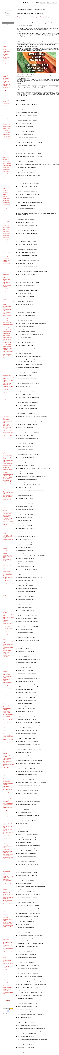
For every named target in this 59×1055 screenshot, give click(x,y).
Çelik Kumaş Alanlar (6, 237)
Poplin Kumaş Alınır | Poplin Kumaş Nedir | (7, 709)
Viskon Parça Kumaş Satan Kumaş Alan (8, 404)
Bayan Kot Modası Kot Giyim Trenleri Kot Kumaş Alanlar (7, 478)
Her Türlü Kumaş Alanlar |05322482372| (6, 88)
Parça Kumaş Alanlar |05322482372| (6, 39)
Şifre (5, 12)
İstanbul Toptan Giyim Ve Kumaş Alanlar (8, 639)
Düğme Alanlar (5, 196)
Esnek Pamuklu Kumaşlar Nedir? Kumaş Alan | (8, 578)
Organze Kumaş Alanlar (6, 233)
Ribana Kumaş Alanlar (6, 130)
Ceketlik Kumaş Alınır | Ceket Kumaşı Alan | (7, 774)
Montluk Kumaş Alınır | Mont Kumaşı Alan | (7, 808)
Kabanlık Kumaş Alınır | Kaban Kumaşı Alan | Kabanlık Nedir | (7, 750)
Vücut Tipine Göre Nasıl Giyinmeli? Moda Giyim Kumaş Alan (7, 942)
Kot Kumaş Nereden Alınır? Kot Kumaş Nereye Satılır (7, 939)
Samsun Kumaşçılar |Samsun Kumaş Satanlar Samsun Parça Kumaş (7, 846)
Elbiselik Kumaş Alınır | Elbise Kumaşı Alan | (7, 790)
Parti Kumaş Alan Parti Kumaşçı (8, 455)
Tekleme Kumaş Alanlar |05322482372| (6, 46)
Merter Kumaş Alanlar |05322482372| (6, 267)
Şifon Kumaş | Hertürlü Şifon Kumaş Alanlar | (7, 664)
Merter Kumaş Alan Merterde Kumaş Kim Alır (7, 917)
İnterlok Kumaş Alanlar (6, 128)
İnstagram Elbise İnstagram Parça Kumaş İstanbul (8, 932)
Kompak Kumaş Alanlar (6, 198)
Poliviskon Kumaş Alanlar (7, 126)
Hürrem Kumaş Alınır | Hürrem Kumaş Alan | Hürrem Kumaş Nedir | (8, 736)
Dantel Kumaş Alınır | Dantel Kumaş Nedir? (7, 683)
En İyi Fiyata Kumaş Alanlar (7, 372)
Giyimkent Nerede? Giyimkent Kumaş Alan (7, 530)
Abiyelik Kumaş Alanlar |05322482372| (6, 76)
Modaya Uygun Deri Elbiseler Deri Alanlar (8, 964)
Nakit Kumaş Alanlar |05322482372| (6, 69)
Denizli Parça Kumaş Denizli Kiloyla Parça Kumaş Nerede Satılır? (7, 880)
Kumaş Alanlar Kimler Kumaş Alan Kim (8, 453)
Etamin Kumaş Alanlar (6, 229)
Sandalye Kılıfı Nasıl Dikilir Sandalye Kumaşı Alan (7, 425)
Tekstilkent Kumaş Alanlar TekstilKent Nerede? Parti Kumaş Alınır (8, 526)
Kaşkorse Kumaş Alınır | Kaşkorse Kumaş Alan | (8, 730)
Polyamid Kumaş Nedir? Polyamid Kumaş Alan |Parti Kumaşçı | (8, 571)
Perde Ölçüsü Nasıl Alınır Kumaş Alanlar (8, 361)
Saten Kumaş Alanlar (6, 149)
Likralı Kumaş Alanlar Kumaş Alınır (7, 366)
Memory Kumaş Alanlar (6, 206)
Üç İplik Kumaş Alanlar (6, 138)
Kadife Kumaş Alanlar (6, 114)
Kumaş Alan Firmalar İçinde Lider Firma (8, 645)
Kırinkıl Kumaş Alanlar (6, 219)
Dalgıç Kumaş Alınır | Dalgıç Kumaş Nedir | (7, 717)
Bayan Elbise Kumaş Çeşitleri (7, 849)
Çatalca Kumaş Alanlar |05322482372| (6, 299)
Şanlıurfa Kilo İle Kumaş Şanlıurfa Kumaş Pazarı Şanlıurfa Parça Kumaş (8, 804)
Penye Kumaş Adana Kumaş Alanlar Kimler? (7, 862)
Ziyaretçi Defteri (54, 6)
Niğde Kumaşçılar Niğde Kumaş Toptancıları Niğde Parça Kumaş (8, 923)
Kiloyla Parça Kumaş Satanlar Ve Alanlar (8, 358)
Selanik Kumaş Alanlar (6, 202)
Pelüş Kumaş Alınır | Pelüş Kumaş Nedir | (8, 703)
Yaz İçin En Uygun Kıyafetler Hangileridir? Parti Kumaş (7, 519)
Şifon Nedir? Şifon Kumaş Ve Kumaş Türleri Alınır (7, 507)
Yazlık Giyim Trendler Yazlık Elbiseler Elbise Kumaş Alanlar (7, 481)
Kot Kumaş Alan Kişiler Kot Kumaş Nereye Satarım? (8, 378)
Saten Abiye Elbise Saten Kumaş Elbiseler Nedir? (8, 510)
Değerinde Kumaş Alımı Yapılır (7, 469)
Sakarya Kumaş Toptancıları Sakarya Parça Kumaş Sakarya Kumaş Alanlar (7, 888)
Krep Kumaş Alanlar (6, 105)
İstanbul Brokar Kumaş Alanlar (7, 329)
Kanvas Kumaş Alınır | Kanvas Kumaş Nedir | (7, 743)
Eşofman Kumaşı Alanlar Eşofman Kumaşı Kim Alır (8, 911)
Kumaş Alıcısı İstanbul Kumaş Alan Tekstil (8, 605)
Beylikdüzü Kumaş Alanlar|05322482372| (6, 274)
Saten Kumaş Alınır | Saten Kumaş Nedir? (8, 692)
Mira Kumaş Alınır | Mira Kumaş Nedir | (8, 740)
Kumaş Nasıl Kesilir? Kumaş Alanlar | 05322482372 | (7, 384)
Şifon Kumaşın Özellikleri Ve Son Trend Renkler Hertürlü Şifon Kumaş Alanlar (8, 567)
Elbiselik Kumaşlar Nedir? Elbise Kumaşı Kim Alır (8, 489)
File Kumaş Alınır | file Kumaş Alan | (8, 811)
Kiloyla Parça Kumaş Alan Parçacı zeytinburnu (8, 949)
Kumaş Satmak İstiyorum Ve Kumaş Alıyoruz (8, 635)
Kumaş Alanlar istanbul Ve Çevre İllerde (8, 648)
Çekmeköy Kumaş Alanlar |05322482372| (7, 316)
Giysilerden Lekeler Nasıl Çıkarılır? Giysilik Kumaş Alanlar (8, 584)
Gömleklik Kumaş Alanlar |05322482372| (7, 98)
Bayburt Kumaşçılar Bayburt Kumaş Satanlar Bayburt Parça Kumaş (7, 823)
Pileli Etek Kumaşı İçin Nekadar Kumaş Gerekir (7, 349)
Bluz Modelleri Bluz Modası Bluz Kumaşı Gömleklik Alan (8, 475)
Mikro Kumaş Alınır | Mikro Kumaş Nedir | (8, 720)
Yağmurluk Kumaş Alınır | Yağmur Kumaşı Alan (8, 784)
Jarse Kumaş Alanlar (6, 153)
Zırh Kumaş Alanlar (6, 258)
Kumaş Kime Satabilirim (6, 626)
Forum (33, 6)
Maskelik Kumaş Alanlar (6, 335)
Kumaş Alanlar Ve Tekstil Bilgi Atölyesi (7, 632)
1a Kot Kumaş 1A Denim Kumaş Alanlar (8, 381)
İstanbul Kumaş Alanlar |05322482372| (6, 261)
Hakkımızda (26, 6)
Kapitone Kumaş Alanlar (6, 215)
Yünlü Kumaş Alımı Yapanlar (7, 342)
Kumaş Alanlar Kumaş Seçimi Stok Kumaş (8, 993)
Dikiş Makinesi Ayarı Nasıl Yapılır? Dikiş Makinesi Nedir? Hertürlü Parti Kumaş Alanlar (8, 540)
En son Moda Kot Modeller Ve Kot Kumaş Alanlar (8, 553)
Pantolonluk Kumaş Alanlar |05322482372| (7, 101)
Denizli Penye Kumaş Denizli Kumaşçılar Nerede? (7, 866)
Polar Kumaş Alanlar (6, 157)
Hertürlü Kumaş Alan (6, 467)
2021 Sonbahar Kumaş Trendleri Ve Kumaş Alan (8, 390)
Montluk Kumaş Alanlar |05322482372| (6, 91)
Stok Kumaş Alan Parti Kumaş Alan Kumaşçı (8, 618)
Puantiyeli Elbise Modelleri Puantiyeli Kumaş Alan (7, 871)
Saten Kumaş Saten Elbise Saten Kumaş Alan (7, 920)
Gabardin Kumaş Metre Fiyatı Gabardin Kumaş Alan (7, 355)
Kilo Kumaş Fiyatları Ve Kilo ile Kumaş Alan (8, 393)
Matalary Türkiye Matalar (6, 438)
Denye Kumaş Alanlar (6, 184)
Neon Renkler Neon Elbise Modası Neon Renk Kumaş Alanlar (8, 892)
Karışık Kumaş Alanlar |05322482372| (6, 49)
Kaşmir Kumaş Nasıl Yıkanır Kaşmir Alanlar (7, 428)
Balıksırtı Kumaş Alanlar (6, 252)
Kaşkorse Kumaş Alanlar (6, 132)
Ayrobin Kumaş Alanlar (6, 217)
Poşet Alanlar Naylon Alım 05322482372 (7, 587)
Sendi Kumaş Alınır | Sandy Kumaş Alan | (8, 723)
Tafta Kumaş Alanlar (6, 167)
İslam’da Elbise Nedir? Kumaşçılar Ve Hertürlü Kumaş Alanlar (8, 513)
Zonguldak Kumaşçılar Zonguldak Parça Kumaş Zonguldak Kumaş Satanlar (8, 971)
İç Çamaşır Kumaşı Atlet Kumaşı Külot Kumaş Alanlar (8, 904)
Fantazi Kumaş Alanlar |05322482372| (6, 73)
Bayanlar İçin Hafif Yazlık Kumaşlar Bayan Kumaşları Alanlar (8, 563)
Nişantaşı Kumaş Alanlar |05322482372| (6, 313)
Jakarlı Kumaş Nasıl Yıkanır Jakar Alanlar (8, 441)
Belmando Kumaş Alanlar (6, 182)
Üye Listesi (4, 595)
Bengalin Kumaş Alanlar (6, 173)
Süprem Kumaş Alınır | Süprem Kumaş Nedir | (7, 726)
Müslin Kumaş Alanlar (6, 256)
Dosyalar (38, 6)
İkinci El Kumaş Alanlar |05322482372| (6, 64)
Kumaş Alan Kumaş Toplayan (7, 987)
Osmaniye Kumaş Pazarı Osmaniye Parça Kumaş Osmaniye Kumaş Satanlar (8, 793)
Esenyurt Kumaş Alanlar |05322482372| (6, 283)
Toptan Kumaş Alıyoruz (6, 602)
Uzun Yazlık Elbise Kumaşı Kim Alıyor (8, 952)
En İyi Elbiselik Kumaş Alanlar (7, 344)
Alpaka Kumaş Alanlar (6, 161)
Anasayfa (19, 6)
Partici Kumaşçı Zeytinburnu (7, 650)
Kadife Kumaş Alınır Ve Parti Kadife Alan (7, 680)
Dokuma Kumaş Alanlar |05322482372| (6, 52)
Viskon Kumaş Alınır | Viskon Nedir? (7, 686)
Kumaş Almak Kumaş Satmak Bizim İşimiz (7, 612)
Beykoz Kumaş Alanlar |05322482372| (6, 292)
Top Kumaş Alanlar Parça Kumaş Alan (8, 895)
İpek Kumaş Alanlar (6, 225)
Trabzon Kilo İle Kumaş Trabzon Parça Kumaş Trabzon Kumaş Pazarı (8, 858)
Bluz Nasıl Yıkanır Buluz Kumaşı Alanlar (8, 387)
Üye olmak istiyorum (8, 16)
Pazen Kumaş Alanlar (6, 248)
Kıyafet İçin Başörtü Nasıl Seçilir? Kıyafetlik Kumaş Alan (8, 855)
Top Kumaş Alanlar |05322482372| (8, 36)
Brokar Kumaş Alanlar (6, 175)
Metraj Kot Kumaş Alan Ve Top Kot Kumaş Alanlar (8, 671)
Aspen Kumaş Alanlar (6, 159)
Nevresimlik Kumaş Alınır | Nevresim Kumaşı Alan (7, 759)
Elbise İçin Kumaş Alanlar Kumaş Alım (8, 977)
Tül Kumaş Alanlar (5, 116)
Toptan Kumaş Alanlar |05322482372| (6, 43)
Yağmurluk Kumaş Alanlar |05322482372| (7, 94)
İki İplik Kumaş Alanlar (6, 136)
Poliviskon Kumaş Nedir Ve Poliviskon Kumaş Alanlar (7, 375)
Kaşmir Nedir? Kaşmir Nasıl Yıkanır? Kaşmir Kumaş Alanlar (7, 560)
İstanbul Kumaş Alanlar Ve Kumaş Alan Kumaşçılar (8, 472)
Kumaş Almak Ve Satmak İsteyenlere (6, 621)
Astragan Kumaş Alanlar (6, 171)
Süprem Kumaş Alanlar (6, 124)
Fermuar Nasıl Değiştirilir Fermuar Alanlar (8, 433)
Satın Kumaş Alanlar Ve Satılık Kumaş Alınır (7, 653)
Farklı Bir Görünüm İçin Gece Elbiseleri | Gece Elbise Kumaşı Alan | (7, 574)
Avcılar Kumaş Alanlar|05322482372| (6, 277)
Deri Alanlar (4, 155)
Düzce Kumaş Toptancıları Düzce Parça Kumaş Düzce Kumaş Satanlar (8, 960)
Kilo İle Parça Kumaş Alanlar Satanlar (7, 340)
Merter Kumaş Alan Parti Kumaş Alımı (8, 325)
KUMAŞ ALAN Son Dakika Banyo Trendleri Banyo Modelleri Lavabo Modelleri (8, 956)
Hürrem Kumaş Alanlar (6, 140)
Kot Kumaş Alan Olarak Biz (7, 331)
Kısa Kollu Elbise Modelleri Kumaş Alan (8, 545)
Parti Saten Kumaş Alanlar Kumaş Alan (8, 450)
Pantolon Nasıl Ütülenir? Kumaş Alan (7, 818)
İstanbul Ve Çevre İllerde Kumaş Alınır (8, 609)
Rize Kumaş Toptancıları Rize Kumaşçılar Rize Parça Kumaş (7, 901)
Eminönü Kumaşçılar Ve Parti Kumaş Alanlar (7, 436)
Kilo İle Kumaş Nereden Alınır (7, 465)
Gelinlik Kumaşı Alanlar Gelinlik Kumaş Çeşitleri (8, 914)
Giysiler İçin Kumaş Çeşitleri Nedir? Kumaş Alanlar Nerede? (7, 907)
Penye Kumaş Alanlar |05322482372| (6, 58)
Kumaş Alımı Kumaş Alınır (7, 333)
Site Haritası (8, 1000)
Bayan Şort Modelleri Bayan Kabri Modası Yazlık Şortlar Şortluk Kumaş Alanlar (8, 496)
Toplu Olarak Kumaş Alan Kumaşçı (8, 658)
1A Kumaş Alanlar (5, 318)
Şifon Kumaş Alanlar (6, 103)
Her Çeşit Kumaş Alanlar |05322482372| (6, 85)
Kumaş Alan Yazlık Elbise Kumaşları (7, 842)
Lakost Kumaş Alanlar (6, 169)
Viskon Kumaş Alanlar (6, 118)
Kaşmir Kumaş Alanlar (6, 227)
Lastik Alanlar (5, 192)
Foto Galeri (45, 6)
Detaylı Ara (8, 24)
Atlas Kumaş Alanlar (6, 231)
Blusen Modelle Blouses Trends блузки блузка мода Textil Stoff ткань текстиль (7, 484)
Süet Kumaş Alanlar (6, 134)
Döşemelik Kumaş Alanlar (7, 163)
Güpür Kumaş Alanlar (6, 186)
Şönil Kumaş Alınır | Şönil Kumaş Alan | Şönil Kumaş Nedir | (8, 746)
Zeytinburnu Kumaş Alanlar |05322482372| (7, 264)
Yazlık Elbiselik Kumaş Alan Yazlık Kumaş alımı (8, 884)
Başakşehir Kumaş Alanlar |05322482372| (7, 310)
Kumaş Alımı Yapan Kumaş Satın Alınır (8, 985)
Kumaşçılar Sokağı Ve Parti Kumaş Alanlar (8, 522)
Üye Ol (33, 2)
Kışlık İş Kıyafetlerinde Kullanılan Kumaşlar (8, 581)
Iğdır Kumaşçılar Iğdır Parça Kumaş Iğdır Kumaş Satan (8, 765)
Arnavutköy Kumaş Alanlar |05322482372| (7, 307)
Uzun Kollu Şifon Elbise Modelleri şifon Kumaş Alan (8, 898)
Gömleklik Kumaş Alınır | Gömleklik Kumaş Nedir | (6, 712)
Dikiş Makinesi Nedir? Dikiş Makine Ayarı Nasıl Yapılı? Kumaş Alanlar (8, 501)
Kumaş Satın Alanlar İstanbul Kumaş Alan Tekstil (7, 661)
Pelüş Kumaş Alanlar (6, 151)
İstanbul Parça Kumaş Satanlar (7, 337)
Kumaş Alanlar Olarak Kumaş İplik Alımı (8, 370)
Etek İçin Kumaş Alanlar (6, 327)
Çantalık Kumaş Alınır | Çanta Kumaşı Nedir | (7, 753)
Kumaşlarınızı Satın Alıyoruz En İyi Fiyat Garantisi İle (8, 656)
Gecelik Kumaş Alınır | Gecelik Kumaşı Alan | (7, 756)
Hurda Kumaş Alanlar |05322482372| (6, 82)
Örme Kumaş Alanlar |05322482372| (6, 55)
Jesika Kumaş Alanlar (6, 221)
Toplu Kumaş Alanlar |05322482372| (6, 79)
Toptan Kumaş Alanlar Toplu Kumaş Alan (7, 458)
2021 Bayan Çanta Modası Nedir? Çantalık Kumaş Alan (8, 967)
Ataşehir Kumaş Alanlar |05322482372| (6, 304)
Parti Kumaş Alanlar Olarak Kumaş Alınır (8, 352)
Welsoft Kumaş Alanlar (6, 204)
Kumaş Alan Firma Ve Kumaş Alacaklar (7, 615)
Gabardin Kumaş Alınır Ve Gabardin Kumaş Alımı (7, 674)
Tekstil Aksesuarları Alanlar (7, 188)
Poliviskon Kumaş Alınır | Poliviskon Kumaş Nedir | (6, 700)
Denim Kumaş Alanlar (6, 235)
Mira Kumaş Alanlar (6, 254)
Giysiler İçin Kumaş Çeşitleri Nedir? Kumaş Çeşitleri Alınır (7, 929)
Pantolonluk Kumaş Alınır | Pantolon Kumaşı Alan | (7, 801)
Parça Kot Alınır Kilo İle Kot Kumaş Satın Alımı (7, 990)
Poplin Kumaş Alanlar (6, 122)
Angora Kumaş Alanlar (6, 250)
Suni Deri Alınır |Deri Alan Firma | (8, 714)
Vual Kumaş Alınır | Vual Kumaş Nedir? (8, 689)
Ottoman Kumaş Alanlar (6, 239)
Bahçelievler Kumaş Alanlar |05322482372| (7, 286)
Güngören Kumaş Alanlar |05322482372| (6, 271)
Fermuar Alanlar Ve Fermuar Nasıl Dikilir (8, 412)
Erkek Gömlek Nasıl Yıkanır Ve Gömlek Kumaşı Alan (7, 416)
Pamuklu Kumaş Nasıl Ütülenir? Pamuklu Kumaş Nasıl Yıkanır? (7, 787)
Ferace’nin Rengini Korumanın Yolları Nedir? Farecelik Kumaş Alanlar (7, 556)
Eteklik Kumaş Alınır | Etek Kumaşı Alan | (8, 778)
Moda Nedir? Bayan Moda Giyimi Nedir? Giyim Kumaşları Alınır (8, 926)
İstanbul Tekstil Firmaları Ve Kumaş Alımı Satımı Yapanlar (8, 629)
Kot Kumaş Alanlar (5, 107)
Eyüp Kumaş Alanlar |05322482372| (8, 301)
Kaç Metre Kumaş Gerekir (7, 346)
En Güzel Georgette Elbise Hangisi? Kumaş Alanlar (8, 548)
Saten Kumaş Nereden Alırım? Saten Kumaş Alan (7, 946)
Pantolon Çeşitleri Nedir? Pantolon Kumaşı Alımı (8, 836)
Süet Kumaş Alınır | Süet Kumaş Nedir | (7, 706)
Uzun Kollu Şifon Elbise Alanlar (8, 550)
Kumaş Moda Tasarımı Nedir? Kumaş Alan (7, 533)
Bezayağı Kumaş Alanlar (6, 241)
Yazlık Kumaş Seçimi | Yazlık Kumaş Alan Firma (7, 852)
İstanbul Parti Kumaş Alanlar (7, 165)
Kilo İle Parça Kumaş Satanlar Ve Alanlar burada (8, 397)
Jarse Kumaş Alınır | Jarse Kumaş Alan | (8, 733)
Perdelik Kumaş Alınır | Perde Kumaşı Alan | (7, 830)
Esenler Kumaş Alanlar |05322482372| (6, 289)
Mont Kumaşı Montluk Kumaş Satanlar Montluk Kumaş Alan (7, 768)
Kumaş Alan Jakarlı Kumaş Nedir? (8, 979)
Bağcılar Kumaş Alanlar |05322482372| (6, 280)
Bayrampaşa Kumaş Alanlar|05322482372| (6, 295)
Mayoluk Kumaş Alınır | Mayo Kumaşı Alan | (7, 762)
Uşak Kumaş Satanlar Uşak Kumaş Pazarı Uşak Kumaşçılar (8, 781)
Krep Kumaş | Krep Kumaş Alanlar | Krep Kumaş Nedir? (8, 668)
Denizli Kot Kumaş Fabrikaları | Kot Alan (7, 839)
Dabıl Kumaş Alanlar (6, 208)
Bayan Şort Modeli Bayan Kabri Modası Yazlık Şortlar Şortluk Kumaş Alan (7, 536)
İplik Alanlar (4, 194)
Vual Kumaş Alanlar (6, 120)
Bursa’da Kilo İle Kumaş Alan (7, 430)
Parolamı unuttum (8, 15)
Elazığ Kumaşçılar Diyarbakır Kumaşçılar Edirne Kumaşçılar (7, 798)
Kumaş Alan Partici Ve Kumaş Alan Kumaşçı (8, 624)
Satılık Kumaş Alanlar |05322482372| (6, 61)
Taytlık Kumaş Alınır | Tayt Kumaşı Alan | (8, 771)
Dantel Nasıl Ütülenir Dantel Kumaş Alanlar (7, 446)
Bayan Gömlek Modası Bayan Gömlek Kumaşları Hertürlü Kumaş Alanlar (8, 492)
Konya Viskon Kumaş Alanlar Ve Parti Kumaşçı (8, 461)
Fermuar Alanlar (5, 190)
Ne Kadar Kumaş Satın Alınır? (7, 868)
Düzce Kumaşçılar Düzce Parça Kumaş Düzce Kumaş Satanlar (7, 814)
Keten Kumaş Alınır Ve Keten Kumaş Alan (7, 677)
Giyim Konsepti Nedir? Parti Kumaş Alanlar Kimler (7, 516)
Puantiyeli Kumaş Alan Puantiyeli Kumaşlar (8, 874)
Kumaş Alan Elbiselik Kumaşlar (7, 463)
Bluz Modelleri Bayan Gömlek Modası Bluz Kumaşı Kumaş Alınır (8, 936)
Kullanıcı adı (4, 10)
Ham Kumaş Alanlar (6, 223)
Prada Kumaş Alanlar (6, 200)
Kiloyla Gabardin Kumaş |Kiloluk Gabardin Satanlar (8, 833)
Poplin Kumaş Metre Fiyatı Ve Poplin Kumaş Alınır (7, 419)
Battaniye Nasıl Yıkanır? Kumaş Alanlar (7, 827)
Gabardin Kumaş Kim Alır (7, 322)
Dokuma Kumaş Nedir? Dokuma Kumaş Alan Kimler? (8, 877)
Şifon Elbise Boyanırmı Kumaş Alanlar (7, 422)
